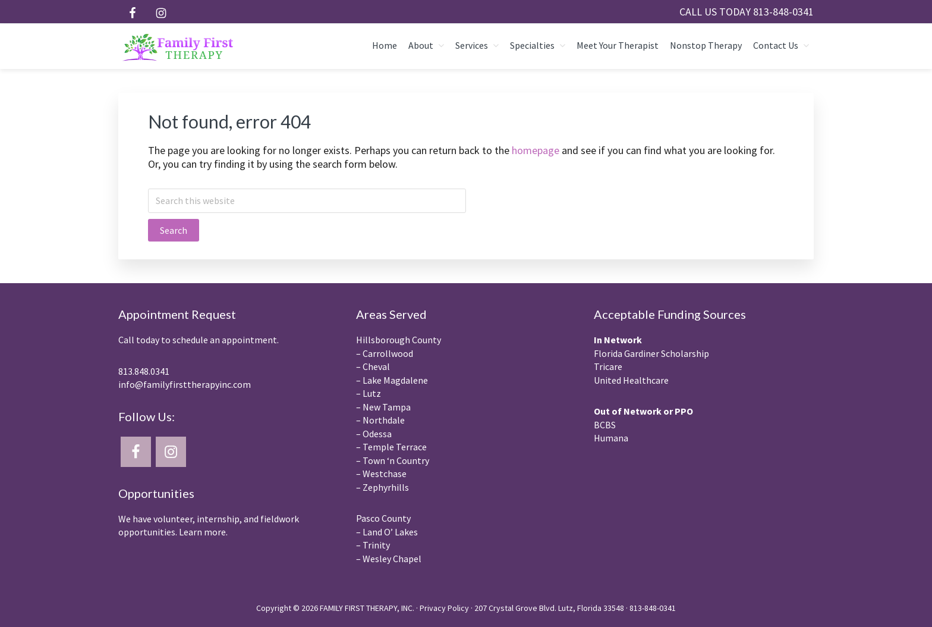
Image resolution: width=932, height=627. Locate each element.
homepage (535, 150)
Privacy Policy (444, 608)
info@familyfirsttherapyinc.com (184, 384)
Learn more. (203, 532)
